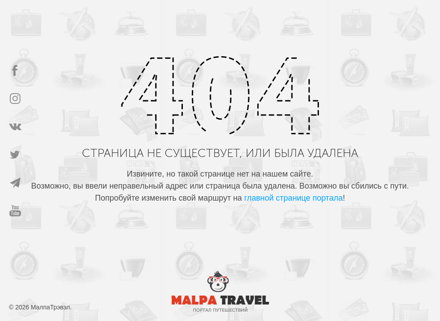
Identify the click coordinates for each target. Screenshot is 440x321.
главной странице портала (293, 197)
